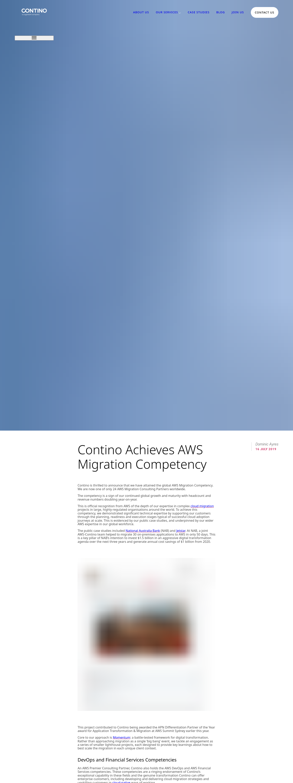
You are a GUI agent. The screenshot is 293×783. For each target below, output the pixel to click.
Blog (220, 12)
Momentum (121, 737)
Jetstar (180, 531)
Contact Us (264, 12)
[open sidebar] (34, 38)
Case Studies (198, 12)
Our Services (167, 12)
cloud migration (202, 506)
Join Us (238, 12)
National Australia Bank (143, 531)
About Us (141, 12)
